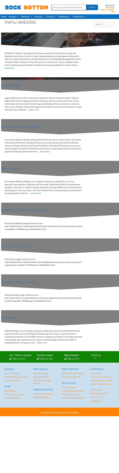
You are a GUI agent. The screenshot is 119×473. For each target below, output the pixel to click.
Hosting (38, 16)
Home (3, 16)
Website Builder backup (19, 282)
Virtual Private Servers (43, 393)
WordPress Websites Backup (23, 210)
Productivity (78, 16)
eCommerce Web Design (20, 126)
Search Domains (12, 373)
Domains (12, 16)
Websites (25, 16)
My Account (110, 5)
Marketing (63, 16)
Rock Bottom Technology (67, 412)
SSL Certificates (68, 387)
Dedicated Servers (41, 397)
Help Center (95, 397)
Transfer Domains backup (16, 376)
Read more (10, 68)
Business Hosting (41, 376)
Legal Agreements (98, 393)
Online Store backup (17, 246)
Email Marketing (12, 398)
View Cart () (96, 389)
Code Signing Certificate (72, 390)
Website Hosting (40, 373)
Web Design (10, 168)
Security (50, 16)
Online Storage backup (100, 384)
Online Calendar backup (101, 380)
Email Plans (10, 390)
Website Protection (70, 394)
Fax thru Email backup (15, 394)
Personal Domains (13, 380)
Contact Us (95, 401)
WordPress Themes (16, 40)
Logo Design (10, 84)
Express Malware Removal (74, 398)
